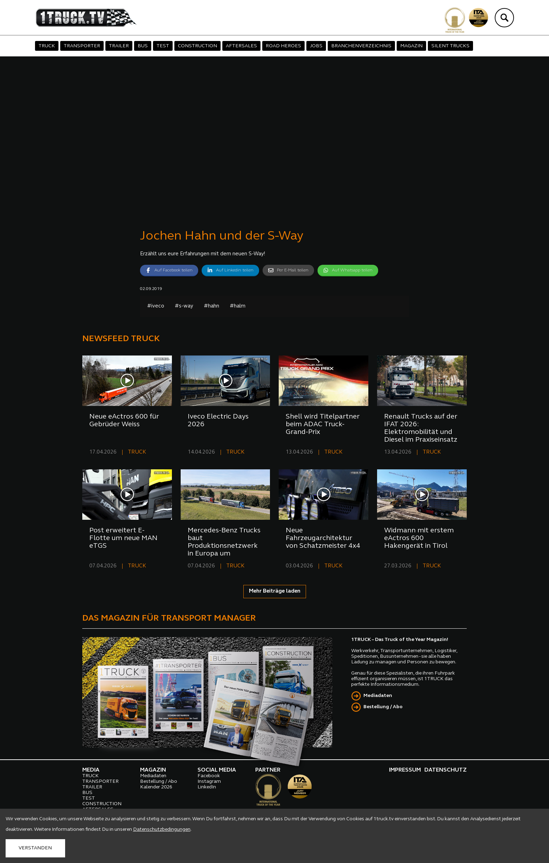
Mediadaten (377, 695)
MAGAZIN (411, 46)
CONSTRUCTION (197, 46)
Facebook (208, 776)
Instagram (209, 781)
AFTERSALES (241, 46)
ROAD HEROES (283, 46)
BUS (143, 46)
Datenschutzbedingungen (161, 829)
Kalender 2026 (156, 787)
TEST (163, 46)
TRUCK (47, 46)
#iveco (155, 306)
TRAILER (119, 46)
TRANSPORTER (82, 46)
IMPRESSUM (405, 770)
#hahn (211, 306)
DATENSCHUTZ (445, 770)
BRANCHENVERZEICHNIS (361, 46)
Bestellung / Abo (383, 707)
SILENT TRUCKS (450, 46)
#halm (237, 306)
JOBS (316, 46)
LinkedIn (206, 787)
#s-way (184, 306)
